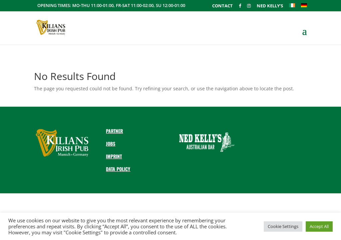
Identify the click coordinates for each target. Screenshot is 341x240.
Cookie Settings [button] (283, 226)
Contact (222, 6)
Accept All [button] (319, 226)
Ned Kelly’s (270, 6)
